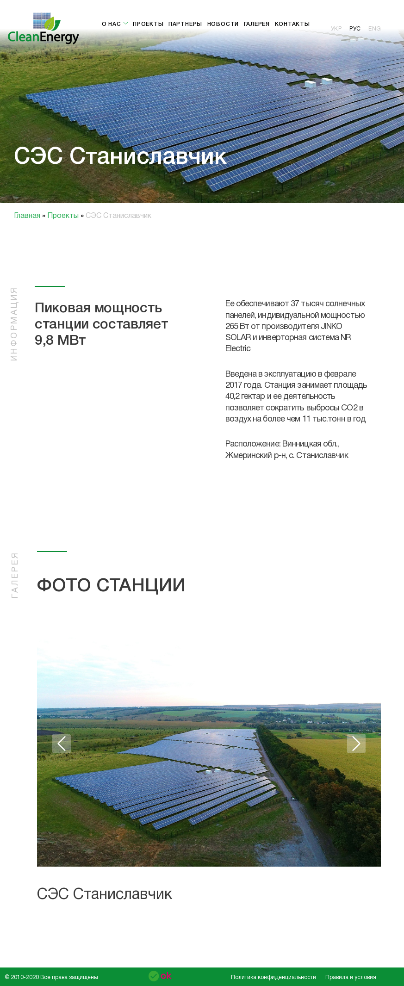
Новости (223, 24)
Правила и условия (350, 977)
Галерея (257, 24)
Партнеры (185, 24)
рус (355, 28)
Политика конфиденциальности (273, 977)
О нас (115, 24)
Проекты (148, 24)
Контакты (292, 24)
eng (374, 28)
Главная (28, 216)
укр (336, 28)
